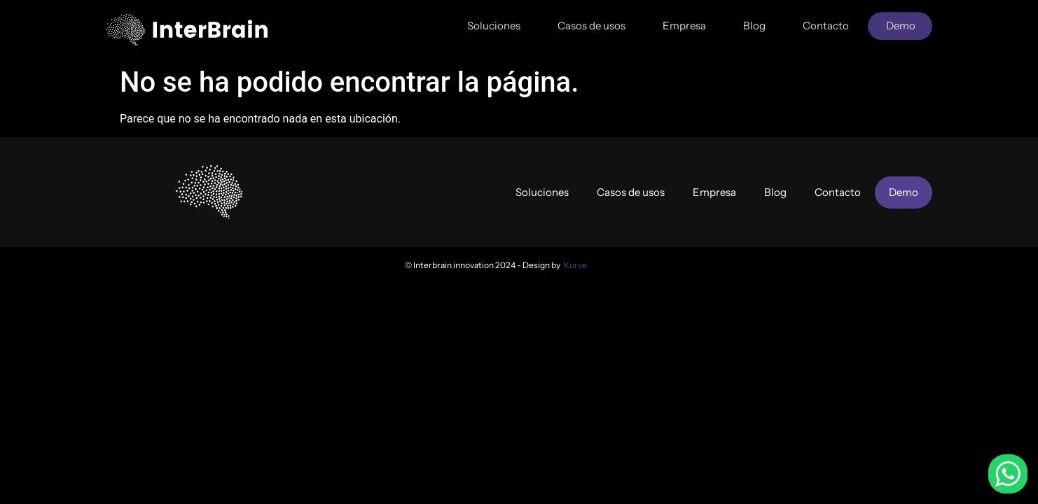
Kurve (575, 265)
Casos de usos (591, 21)
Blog (754, 21)
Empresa (684, 21)
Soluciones (493, 21)
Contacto (826, 21)
